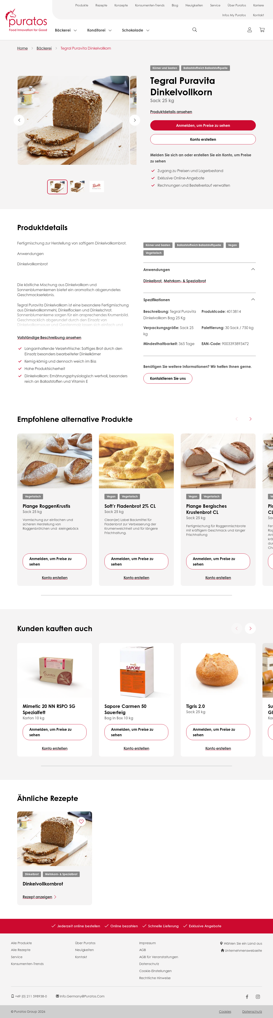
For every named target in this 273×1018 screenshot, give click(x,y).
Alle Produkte (21, 943)
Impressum (147, 943)
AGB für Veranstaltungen (158, 956)
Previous (19, 120)
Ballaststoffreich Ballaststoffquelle (205, 68)
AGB (142, 949)
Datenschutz (149, 963)
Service (215, 5)
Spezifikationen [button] (156, 299)
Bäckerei (63, 30)
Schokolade (132, 30)
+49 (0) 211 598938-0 (29, 996)
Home (22, 48)
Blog (175, 5)
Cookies (225, 1011)
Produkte (81, 5)
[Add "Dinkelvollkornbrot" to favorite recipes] (81, 821)
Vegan (232, 245)
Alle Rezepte (20, 949)
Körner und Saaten (165, 68)
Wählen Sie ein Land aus (241, 943)
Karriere (258, 5)
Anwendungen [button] (156, 269)
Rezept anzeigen (37, 896)
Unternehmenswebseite (241, 950)
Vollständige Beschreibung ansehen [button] (49, 337)
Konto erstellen (203, 139)
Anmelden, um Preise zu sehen (203, 125)
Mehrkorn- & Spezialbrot (185, 280)
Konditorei (96, 30)
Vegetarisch (153, 253)
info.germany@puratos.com (80, 996)
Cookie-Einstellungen (155, 970)
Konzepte (121, 5)
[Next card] (250, 418)
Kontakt (258, 15)
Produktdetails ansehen (171, 111)
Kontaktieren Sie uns (168, 378)
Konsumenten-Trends (149, 5)
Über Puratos (237, 5)
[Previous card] (236, 418)
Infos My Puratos (234, 15)
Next (134, 120)
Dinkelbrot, (152, 280)
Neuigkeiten (194, 5)
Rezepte (101, 5)
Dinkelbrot (32, 874)
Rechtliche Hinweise (155, 977)
